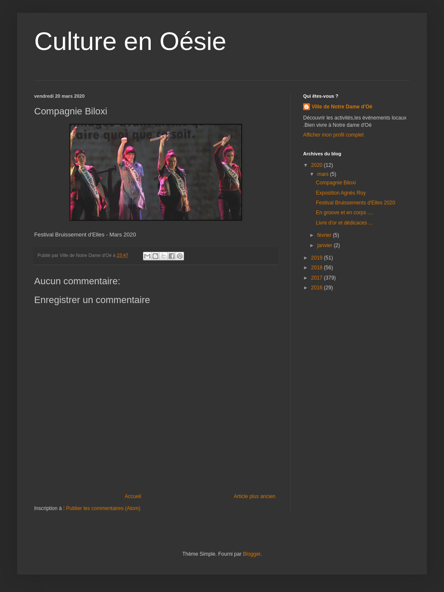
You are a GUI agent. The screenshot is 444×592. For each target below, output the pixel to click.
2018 (317, 268)
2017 (317, 278)
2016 (317, 288)
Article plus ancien (254, 496)
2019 (317, 258)
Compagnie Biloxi (336, 183)
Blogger (251, 554)
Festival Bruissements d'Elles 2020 (355, 203)
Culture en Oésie (130, 41)
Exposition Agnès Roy (341, 193)
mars (323, 174)
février (325, 235)
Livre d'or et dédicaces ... (344, 223)
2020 (317, 165)
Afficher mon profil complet (333, 135)
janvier (325, 245)
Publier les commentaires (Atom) (103, 508)
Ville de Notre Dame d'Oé (342, 107)
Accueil (133, 496)
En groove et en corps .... (344, 213)
